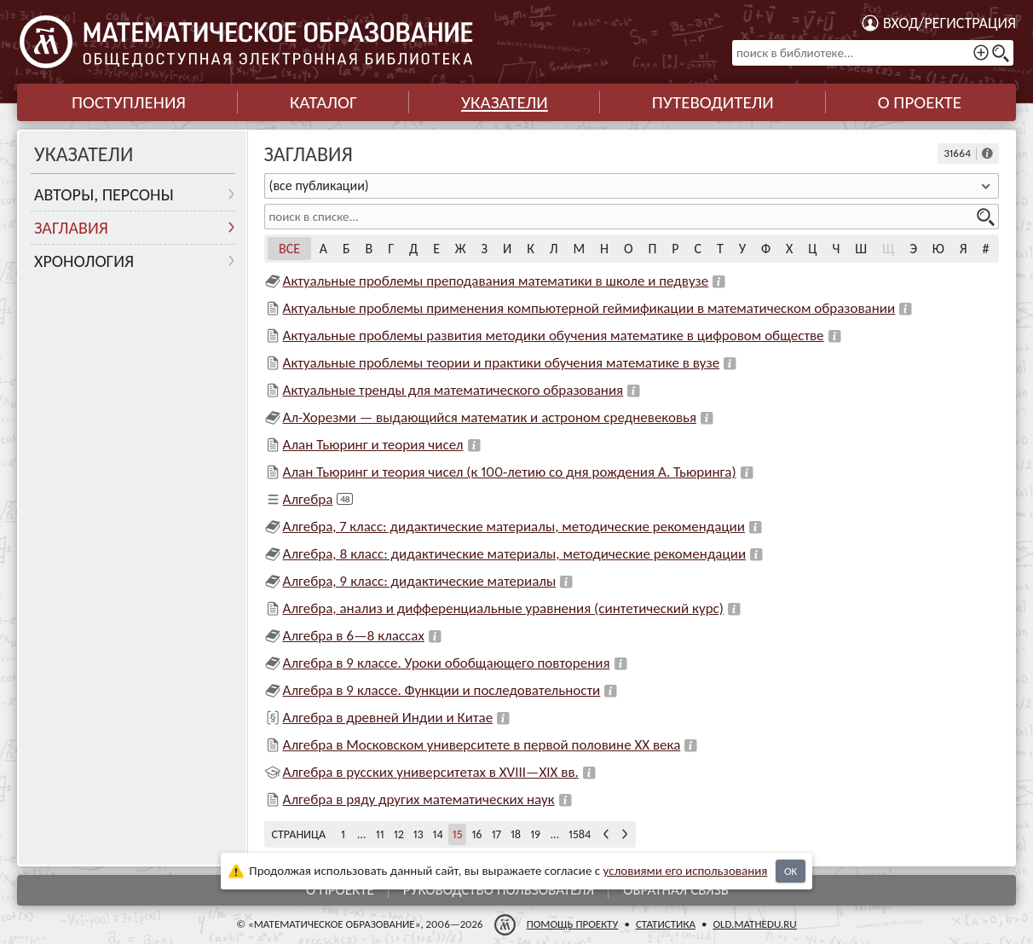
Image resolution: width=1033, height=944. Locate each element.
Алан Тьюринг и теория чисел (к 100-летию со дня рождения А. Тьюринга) (509, 472)
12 (399, 834)
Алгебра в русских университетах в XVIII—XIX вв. (431, 772)
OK (790, 871)
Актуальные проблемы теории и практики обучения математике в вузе (501, 363)
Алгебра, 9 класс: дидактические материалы (420, 581)
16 (476, 834)
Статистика (665, 924)
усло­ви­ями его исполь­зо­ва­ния (685, 870)
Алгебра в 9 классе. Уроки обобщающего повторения (446, 663)
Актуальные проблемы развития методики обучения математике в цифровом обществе (553, 336)
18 (516, 834)
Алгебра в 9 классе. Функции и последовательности (442, 690)
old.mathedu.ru (754, 924)
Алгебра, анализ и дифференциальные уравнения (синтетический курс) (503, 608)
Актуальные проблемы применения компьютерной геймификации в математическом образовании (589, 308)
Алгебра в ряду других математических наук (419, 799)
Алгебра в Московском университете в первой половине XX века (482, 745)
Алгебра (308, 499)
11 (380, 834)
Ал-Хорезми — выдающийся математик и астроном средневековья (490, 417)
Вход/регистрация (949, 23)
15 (458, 834)
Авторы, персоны (104, 194)
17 (496, 834)
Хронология (84, 261)
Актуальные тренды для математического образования (453, 390)
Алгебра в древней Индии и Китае (388, 718)
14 (438, 834)
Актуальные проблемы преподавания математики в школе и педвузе (496, 281)
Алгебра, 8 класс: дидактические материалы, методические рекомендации (515, 554)
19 (535, 834)
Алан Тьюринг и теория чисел (373, 445)
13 (418, 834)
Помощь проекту (573, 924)
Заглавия (71, 227)
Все (289, 248)
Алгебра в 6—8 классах (353, 636)
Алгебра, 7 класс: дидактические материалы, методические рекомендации (514, 527)
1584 (579, 834)
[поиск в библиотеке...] (872, 53)
